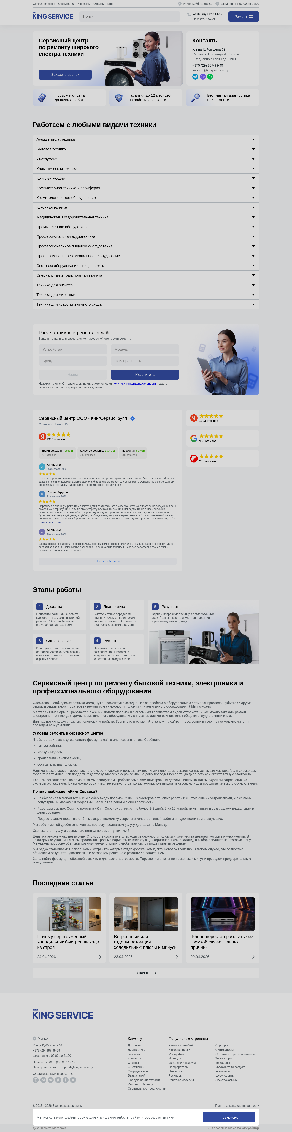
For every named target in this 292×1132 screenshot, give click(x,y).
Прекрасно (229, 1117)
